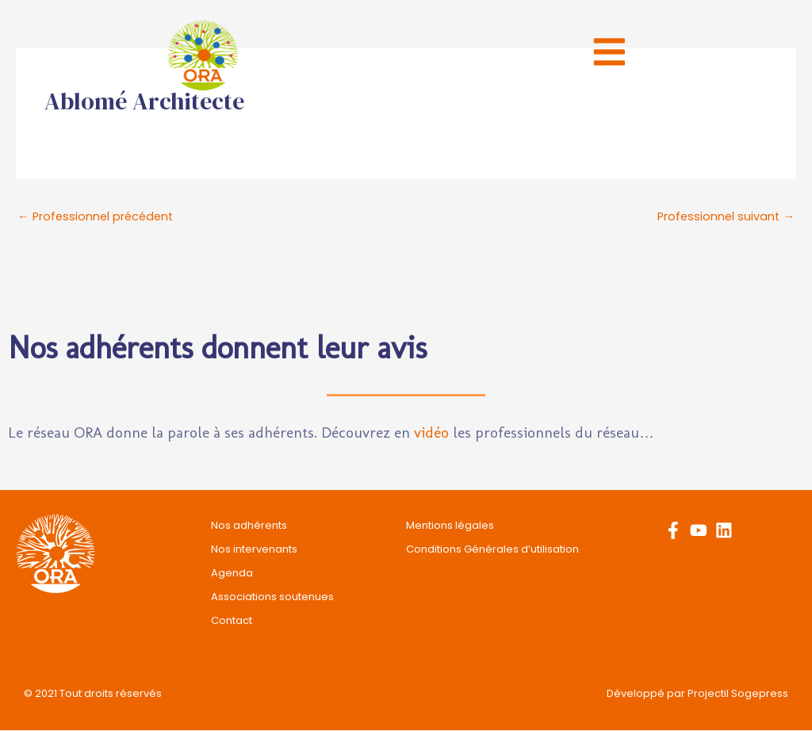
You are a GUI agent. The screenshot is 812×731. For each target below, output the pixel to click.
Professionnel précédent (97, 217)
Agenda (232, 573)
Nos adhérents (249, 526)
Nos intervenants (254, 549)
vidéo (431, 433)
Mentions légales (450, 526)
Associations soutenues (272, 597)
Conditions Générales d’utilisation (492, 549)
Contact (231, 621)
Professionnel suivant (724, 217)
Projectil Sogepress (738, 694)
